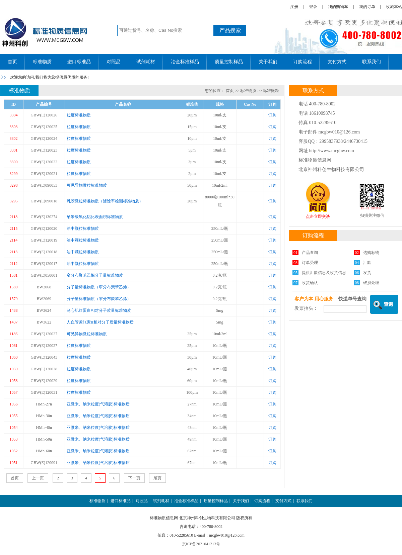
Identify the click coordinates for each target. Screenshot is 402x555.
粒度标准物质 (79, 115)
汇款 (367, 262)
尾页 (157, 478)
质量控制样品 (229, 61)
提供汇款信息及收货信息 (324, 272)
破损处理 (371, 282)
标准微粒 (271, 90)
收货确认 (310, 282)
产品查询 (310, 252)
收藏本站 (394, 6)
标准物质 (42, 61)
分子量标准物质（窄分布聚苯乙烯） (99, 287)
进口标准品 (79, 61)
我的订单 (367, 6)
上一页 (38, 478)
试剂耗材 (145, 61)
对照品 (114, 61)
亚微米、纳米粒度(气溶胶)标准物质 (98, 404)
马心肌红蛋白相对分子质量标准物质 (99, 310)
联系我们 (371, 61)
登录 (313, 6)
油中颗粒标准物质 (83, 228)
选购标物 (371, 252)
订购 (272, 115)
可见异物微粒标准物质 (87, 185)
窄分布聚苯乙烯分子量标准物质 (95, 275)
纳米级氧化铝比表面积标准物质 (95, 216)
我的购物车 (338, 6)
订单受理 (310, 262)
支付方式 (337, 61)
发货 (367, 272)
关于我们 (268, 61)
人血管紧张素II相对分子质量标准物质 (100, 322)
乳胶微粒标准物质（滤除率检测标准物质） (105, 201)
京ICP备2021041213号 (201, 544)
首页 (12, 61)
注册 (294, 6)
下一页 (134, 478)
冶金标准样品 (185, 61)
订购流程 (302, 61)
